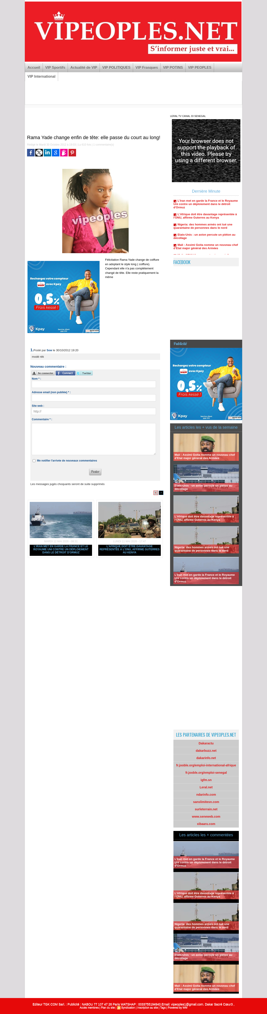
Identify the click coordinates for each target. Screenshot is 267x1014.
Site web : (38, 405)
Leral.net (206, 787)
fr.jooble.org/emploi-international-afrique (206, 765)
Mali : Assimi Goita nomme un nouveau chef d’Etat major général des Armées (205, 248)
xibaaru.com (206, 824)
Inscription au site (147, 1007)
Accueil (33, 67)
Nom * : (36, 378)
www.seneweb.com (206, 816)
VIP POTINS (173, 67)
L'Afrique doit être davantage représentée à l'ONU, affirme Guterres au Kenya (130, 549)
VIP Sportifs (55, 67)
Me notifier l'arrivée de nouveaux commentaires (67, 460)
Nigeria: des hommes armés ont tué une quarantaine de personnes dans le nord (202, 228)
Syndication (128, 1007)
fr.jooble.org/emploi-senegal (206, 772)
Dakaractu (206, 743)
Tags (163, 1007)
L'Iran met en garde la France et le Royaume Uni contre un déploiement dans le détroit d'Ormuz (60, 549)
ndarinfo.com (206, 794)
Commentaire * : (42, 419)
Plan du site (108, 1007)
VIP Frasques (146, 67)
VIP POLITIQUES (116, 67)
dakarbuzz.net (206, 750)
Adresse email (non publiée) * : (51, 392)
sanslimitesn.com (206, 802)
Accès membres (89, 1007)
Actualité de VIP (83, 67)
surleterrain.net (206, 809)
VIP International (41, 76)
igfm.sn (206, 780)
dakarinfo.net (206, 758)
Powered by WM (177, 1007)
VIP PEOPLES (200, 67)
